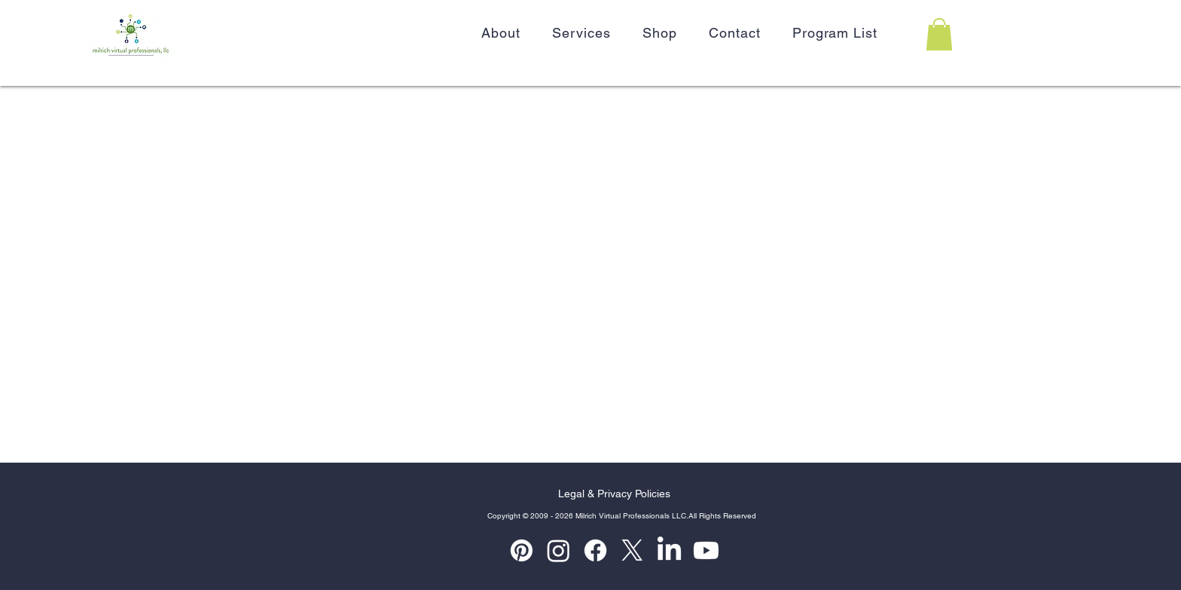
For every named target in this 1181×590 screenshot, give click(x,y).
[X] (632, 550)
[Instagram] (558, 550)
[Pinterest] (521, 550)
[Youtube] (706, 550)
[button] (939, 34)
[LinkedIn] (669, 550)
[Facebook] (595, 550)
